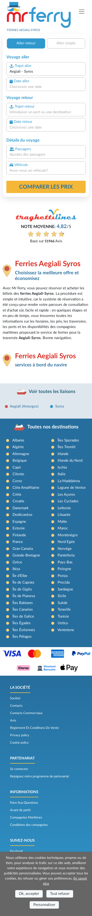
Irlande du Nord (70, 460)
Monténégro (68, 535)
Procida (64, 582)
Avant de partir (20, 810)
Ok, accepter (29, 894)
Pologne (64, 569)
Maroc (63, 528)
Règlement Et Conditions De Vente (34, 728)
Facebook (16, 851)
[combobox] (46, 72)
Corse (17, 481)
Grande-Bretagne (26, 555)
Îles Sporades (68, 440)
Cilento (18, 474)
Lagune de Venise (72, 488)
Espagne (19, 521)
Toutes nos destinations (53, 427)
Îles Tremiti (66, 447)
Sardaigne (65, 589)
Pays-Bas (65, 562)
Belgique (20, 460)
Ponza (62, 576)
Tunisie (63, 616)
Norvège (65, 549)
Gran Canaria (23, 549)
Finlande (19, 535)
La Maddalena (69, 481)
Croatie (18, 501)
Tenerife (64, 609)
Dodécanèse (22, 515)
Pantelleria (66, 555)
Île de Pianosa (24, 596)
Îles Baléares (23, 603)
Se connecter (19, 769)
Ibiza (16, 569)
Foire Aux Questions (24, 802)
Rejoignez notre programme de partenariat (39, 776)
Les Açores (66, 494)
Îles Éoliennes (24, 630)
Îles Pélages (22, 636)
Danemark (21, 508)
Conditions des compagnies (29, 825)
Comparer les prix (46, 187)
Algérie (18, 447)
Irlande (63, 454)
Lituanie (64, 515)
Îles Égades (22, 623)
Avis (13, 720)
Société (15, 698)
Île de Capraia (23, 582)
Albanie (18, 440)
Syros (59, 406)
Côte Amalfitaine (26, 488)
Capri (17, 467)
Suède (62, 603)
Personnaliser (44, 905)
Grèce (17, 562)
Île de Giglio (22, 589)
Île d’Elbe (20, 576)
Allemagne (20, 454)
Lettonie (64, 508)
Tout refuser (59, 894)
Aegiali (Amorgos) (24, 406)
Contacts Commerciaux (26, 713)
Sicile (62, 596)
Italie (62, 474)
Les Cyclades (68, 501)
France (18, 542)
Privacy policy (19, 735)
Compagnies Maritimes (26, 817)
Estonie (19, 528)
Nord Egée (66, 542)
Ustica (63, 623)
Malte (62, 521)
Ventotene (65, 630)
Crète (17, 494)
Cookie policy (19, 742)
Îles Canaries (23, 609)
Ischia (62, 467)
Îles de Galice (23, 616)
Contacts (16, 705)
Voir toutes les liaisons (52, 391)
